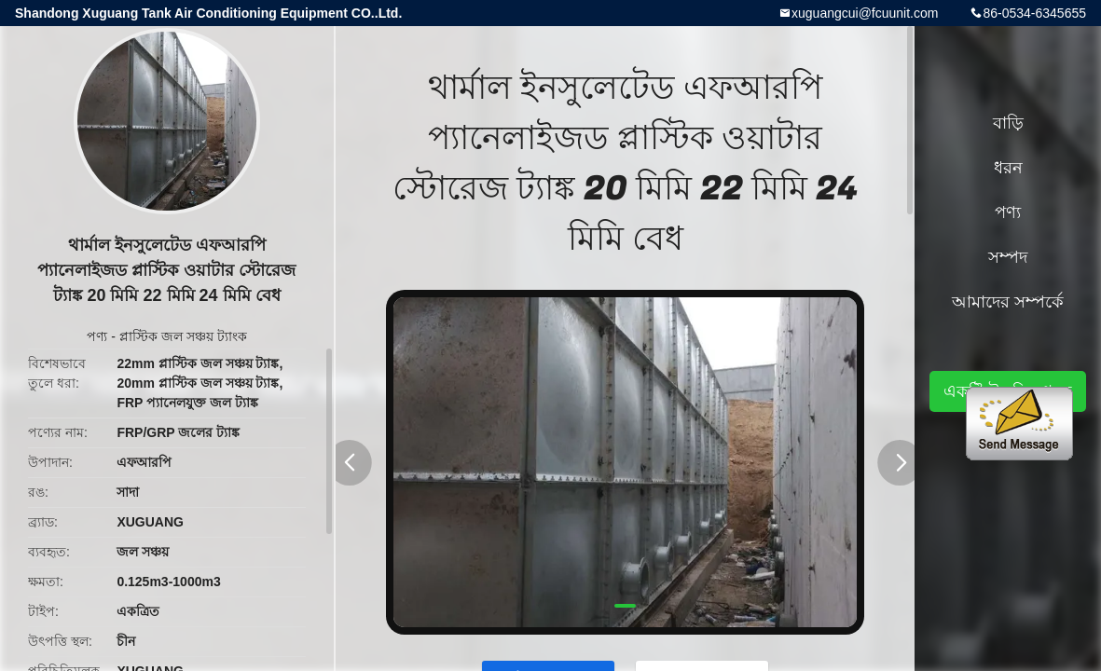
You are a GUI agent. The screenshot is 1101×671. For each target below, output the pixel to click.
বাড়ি (1008, 123)
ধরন (1008, 167)
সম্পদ (1007, 257)
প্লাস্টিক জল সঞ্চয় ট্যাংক (183, 336)
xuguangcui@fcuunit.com (864, 13)
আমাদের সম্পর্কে (1008, 302)
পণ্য (97, 336)
